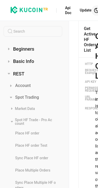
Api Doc (68, 10)
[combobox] (33, 31)
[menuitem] (33, 49)
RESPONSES (89, 108)
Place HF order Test (31, 145)
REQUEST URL (89, 94)
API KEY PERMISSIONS (89, 85)
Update (85, 10)
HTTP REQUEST (89, 67)
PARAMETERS (89, 99)
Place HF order (27, 133)
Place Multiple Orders (32, 170)
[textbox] (33, 31)
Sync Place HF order (31, 158)
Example (89, 73)
